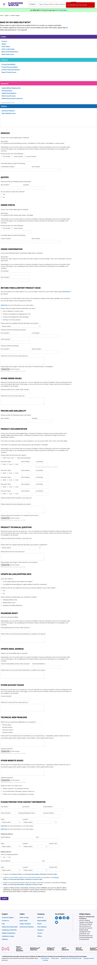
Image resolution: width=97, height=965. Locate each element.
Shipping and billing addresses (12, 605)
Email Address (47, 806)
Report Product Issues (9, 72)
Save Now (63, 10)
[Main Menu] (4, 4)
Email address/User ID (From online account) (15, 627)
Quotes (4, 44)
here (16, 137)
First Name (4, 806)
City (37, 837)
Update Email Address (9, 93)
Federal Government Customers (12, 98)
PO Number (6, 156)
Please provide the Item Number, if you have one (16, 498)
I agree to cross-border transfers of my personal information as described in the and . (31, 878)
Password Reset (7, 91)
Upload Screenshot (7, 777)
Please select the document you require (13, 455)
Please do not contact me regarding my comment (18, 794)
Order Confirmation (8, 49)
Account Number (6, 696)
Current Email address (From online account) (15, 663)
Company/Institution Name (26, 813)
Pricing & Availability (8, 64)
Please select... (22, 725)
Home (1, 15)
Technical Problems (8, 111)
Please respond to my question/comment (16, 788)
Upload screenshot (7, 748)
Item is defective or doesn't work (13, 311)
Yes (4, 194)
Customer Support (15, 15)
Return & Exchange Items (10, 52)
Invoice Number (31, 156)
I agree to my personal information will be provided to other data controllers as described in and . (34, 883)
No (4, 197)
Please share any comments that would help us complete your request (23, 634)
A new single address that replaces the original (17, 581)
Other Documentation (24, 458)
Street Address (5, 837)
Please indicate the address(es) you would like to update (18, 597)
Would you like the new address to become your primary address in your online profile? (28, 588)
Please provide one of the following (12, 153)
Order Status (6, 46)
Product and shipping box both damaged (15, 317)
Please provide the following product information (16, 415)
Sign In (65, 28)
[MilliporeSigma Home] (15, 4)
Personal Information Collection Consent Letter (41, 874)
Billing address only (9, 602)
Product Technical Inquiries (11, 70)
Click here (65, 291)
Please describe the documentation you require (15, 504)
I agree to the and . (30, 874)
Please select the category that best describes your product (19, 323)
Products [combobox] (32, 4)
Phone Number (5, 813)
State (2, 819)
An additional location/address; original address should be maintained (25, 584)
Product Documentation (10, 67)
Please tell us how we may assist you (12, 396)
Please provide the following (9, 346)
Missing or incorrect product (11, 320)
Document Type (6, 461)
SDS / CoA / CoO (8, 458)
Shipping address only (10, 600)
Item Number (36, 166)
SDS (4, 464)
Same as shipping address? (9, 854)
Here (15, 209)
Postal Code (53, 843)
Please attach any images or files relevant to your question (19, 562)
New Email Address (38, 663)
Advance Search (22, 732)
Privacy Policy (17, 874)
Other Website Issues (8, 113)
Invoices (4, 41)
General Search (22, 727)
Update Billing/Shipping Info (11, 88)
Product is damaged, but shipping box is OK (17, 314)
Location (25, 819)
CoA (10, 464)
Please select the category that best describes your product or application (24, 544)
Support (7, 15)
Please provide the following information (13, 330)
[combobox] (52, 4)
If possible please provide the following (13, 163)
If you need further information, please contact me (18, 791)
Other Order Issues (8, 54)
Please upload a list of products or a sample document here (19, 515)
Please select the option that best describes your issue (18, 308)
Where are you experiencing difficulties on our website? (18, 722)
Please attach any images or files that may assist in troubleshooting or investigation (27, 366)
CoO (16, 464)
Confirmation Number (7, 166)
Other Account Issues (9, 96)
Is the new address (7, 579)
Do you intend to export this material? (12, 191)
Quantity (25, 185)
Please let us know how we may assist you (14, 356)
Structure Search (22, 730)
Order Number (18, 156)
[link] (10, 917)
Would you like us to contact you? (11, 785)
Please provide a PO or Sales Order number (15, 389)
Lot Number (35, 333)
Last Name (25, 806)
